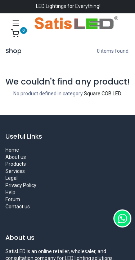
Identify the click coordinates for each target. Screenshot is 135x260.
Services (15, 171)
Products (15, 164)
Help (10, 192)
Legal (11, 178)
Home (12, 150)
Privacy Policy (20, 185)
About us (15, 157)
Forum (12, 199)
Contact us (17, 206)
